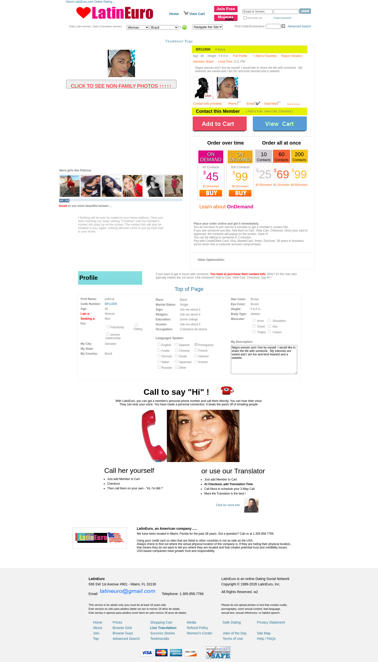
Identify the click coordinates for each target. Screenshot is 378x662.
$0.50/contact (240, 186)
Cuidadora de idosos (193, 329)
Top (96, 639)
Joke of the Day (235, 633)
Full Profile (240, 56)
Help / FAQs (266, 639)
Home (174, 14)
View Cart (197, 14)
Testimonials (159, 639)
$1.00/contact (211, 186)
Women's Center (199, 633)
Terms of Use (233, 639)
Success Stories (162, 633)
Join (96, 633)
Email (250, 103)
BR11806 (111, 304)
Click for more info (228, 505)
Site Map (264, 633)
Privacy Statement (271, 622)
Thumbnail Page (179, 41)
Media (191, 622)
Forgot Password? (283, 18)
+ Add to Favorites (265, 56)
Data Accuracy (293, 104)
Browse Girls (122, 628)
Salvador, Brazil (203, 61)
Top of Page (188, 289)
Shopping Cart (161, 622)
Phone (232, 103)
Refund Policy (197, 628)
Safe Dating (232, 622)
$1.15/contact (281, 184)
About (97, 628)
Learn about (226, 206)
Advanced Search (299, 26)
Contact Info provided (207, 103)
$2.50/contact (264, 184)
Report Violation (291, 56)
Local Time (225, 61)
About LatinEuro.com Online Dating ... (91, 1)
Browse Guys (123, 633)
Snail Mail (270, 103)
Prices (117, 622)
